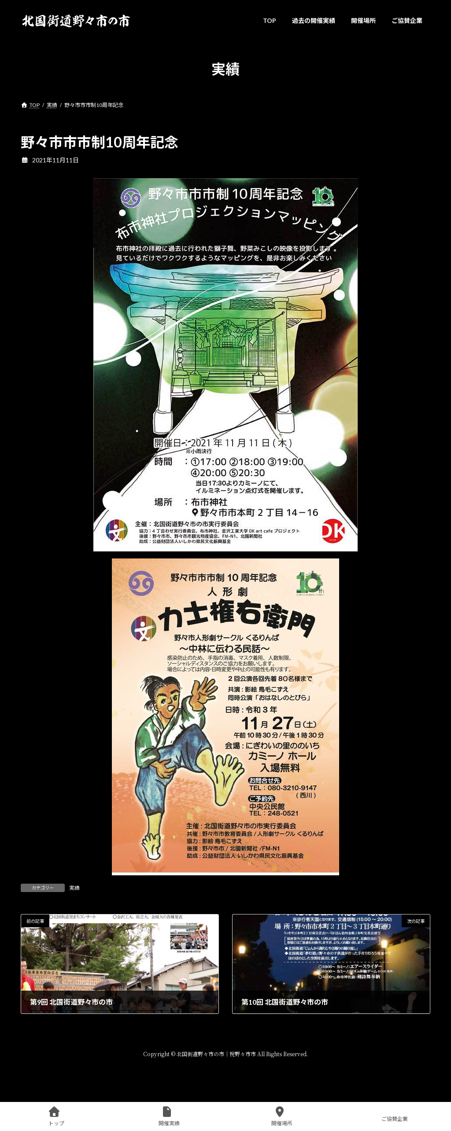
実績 (74, 888)
